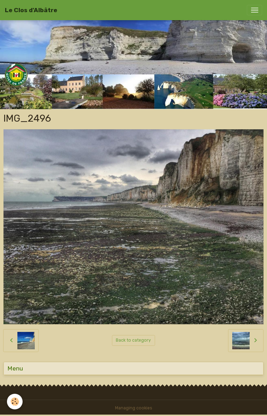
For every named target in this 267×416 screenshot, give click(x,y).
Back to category (133, 340)
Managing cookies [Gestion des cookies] (133, 408)
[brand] (31, 10)
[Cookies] (15, 401)
